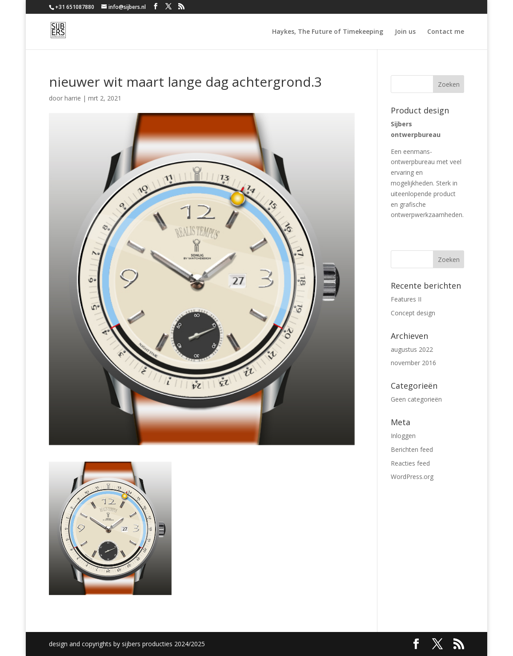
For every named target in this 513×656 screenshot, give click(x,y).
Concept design (413, 313)
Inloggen (403, 435)
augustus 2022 (412, 349)
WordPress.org (412, 476)
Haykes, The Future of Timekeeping (327, 32)
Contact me (445, 32)
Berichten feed (412, 449)
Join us (405, 32)
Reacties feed (410, 463)
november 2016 (413, 362)
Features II (406, 299)
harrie (72, 98)
